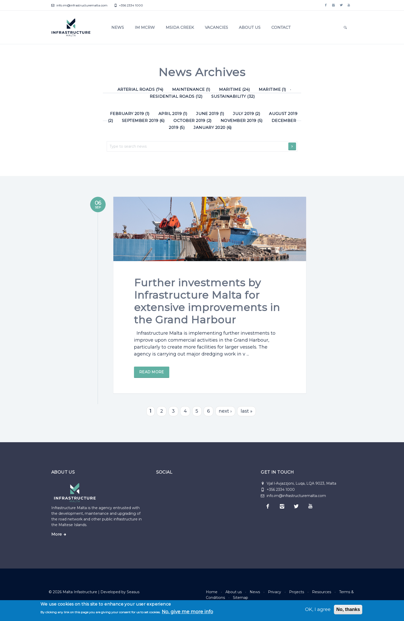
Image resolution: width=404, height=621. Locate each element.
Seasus (133, 592)
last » (246, 416)
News (117, 27)
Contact (281, 27)
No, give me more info (187, 612)
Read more (151, 382)
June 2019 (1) (210, 113)
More (56, 534)
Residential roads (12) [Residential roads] (176, 96)
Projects (296, 592)
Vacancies (216, 27)
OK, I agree (318, 609)
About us (249, 27)
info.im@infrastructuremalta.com (79, 5)
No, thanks (348, 609)
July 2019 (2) (246, 113)
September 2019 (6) (143, 120)
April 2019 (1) (173, 113)
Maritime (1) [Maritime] (272, 89)
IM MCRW (145, 27)
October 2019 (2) (192, 120)
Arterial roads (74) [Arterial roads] (140, 89)
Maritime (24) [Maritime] (234, 89)
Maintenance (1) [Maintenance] (191, 89)
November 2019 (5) (242, 120)
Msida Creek (180, 27)
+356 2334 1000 (128, 5)
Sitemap (240, 597)
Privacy (274, 592)
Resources (321, 592)
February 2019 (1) (130, 113)
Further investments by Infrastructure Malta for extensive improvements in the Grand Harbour (207, 311)
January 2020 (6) (212, 127)
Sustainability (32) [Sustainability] (233, 96)
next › (225, 416)
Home (211, 592)
